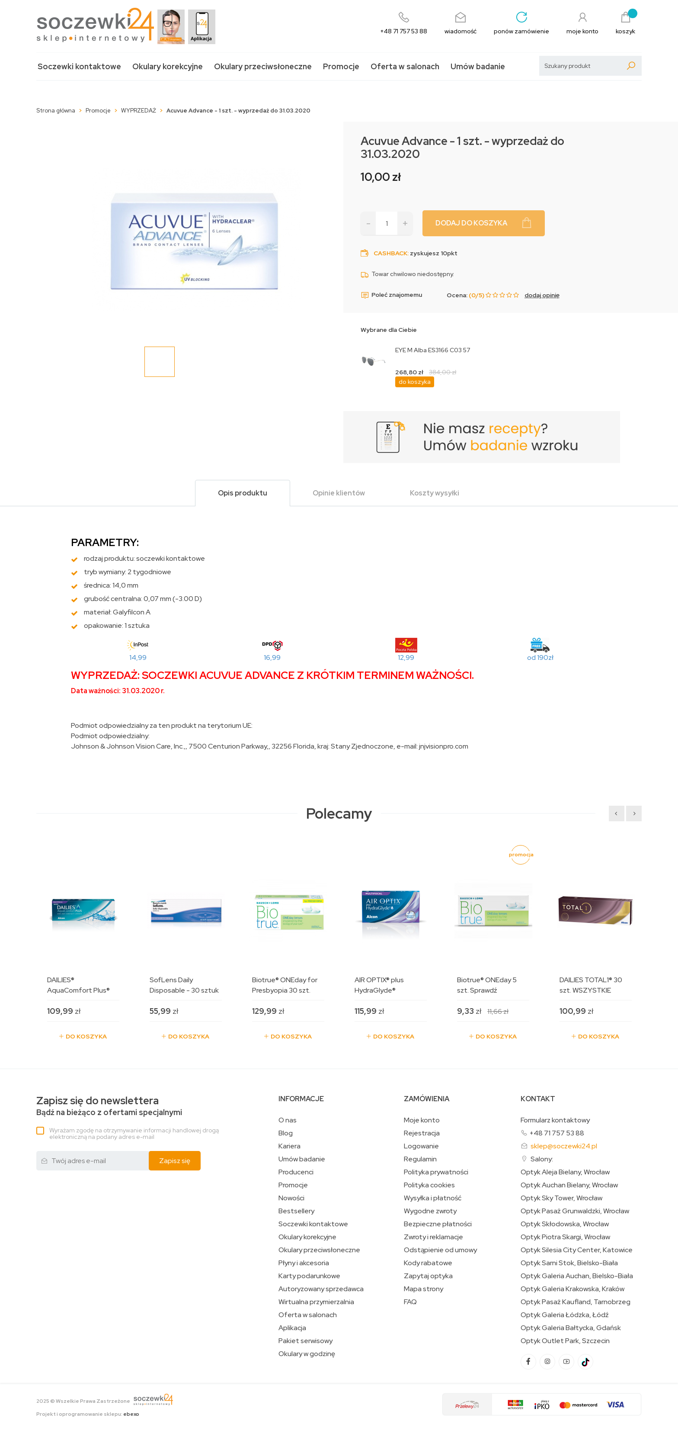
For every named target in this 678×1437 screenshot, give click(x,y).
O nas (287, 1120)
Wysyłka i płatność (432, 1198)
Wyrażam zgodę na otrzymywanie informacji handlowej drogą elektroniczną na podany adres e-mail (134, 1133)
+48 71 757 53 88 (556, 1133)
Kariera (289, 1146)
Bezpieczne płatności (438, 1224)
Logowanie (421, 1146)
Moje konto (422, 1120)
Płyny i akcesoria (303, 1263)
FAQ (410, 1302)
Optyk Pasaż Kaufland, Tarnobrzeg (575, 1302)
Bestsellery (296, 1211)
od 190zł (540, 657)
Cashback (390, 253)
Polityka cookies (429, 1185)
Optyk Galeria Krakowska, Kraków (572, 1289)
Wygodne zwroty (430, 1211)
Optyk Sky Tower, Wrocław (561, 1198)
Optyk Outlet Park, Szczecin (565, 1341)
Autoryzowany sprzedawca (321, 1289)
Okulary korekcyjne (167, 66)
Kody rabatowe (428, 1263)
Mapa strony (423, 1289)
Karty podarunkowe (309, 1276)
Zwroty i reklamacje (433, 1237)
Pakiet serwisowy (305, 1341)
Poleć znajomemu (391, 295)
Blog (285, 1133)
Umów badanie (477, 66)
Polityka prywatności (436, 1172)
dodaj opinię (542, 295)
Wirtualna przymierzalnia (316, 1302)
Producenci (295, 1172)
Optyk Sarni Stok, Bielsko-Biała (569, 1263)
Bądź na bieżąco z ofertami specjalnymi (109, 1106)
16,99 (272, 657)
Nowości (291, 1198)
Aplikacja (292, 1328)
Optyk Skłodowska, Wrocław (565, 1224)
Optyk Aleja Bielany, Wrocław (565, 1172)
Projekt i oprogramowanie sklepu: (87, 1414)
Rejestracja (422, 1133)
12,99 (406, 657)
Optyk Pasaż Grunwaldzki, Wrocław (575, 1211)
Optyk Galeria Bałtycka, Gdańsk (571, 1328)
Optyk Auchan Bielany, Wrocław (569, 1185)
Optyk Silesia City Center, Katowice (577, 1250)
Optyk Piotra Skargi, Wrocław (565, 1237)
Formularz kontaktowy (555, 1120)
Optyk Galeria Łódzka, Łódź (565, 1315)
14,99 (138, 657)
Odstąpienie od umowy (440, 1250)
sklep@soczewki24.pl (564, 1146)
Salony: (542, 1159)
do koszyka (415, 382)
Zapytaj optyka (428, 1276)
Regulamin (420, 1159)
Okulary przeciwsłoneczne (263, 66)
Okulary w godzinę (306, 1354)
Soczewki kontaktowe (79, 66)
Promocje (341, 66)
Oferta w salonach (405, 66)
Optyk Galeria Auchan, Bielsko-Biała (577, 1276)
